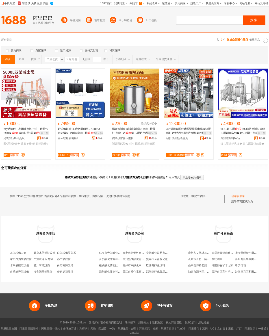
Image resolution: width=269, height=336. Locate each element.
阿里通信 (194, 328)
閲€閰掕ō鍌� (12, 143)
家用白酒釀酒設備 (21, 259)
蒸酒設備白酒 (18, 252)
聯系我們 (190, 322)
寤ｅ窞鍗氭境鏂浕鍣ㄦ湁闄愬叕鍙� (70, 138)
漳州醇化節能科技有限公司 (115, 271)
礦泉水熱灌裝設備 (44, 252)
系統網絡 (217, 259)
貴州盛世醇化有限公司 (136, 259)
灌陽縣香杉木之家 (222, 265)
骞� (44, 138)
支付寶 (221, 328)
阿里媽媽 (144, 328)
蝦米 (155, 328)
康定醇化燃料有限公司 (136, 252)
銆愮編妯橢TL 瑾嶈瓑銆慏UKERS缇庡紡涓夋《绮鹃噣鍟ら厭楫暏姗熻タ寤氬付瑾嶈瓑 (79, 131)
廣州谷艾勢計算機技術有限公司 (207, 252)
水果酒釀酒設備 (19, 265)
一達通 (262, 328)
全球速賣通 (69, 328)
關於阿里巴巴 (174, 322)
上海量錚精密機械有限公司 (251, 252)
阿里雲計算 (167, 328)
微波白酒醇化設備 (202, 196)
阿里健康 (250, 328)
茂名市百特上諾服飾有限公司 (205, 259)
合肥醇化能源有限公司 (112, 259)
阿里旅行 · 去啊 (127, 328)
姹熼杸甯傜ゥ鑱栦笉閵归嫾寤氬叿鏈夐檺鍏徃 (124, 138)
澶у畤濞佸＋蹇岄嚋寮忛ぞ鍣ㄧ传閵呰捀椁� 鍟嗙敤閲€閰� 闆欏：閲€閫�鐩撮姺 (26, 131)
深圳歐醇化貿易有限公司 (161, 271)
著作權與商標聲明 (111, 322)
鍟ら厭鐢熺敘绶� (253, 143)
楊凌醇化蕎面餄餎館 (111, 265)
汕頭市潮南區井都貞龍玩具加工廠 (208, 271)
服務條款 (143, 322)
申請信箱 (240, 265)
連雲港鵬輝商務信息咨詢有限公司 (232, 252)
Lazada (134, 332)
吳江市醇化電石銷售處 (136, 271)
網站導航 (203, 322)
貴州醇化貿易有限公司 (159, 252)
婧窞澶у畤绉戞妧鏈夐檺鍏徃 (16, 138)
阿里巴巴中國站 (50, 328)
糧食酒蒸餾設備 (43, 271)
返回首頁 (174, 177)
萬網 (205, 328)
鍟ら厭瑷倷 (136, 143)
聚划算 (102, 328)
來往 (231, 328)
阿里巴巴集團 (9, 328)
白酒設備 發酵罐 (43, 259)
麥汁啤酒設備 (42, 265)
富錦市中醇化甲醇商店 (136, 265)
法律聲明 (130, 322)
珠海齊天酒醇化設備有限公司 (116, 252)
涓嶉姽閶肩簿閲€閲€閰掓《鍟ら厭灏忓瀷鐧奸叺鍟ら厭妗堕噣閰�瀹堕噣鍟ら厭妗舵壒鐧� (134, 131)
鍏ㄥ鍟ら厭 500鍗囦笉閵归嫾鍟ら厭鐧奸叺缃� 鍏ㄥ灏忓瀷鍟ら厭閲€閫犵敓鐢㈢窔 (243, 131)
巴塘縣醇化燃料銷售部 (159, 265)
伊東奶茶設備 (65, 271)
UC (212, 328)
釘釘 (239, 328)
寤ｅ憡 (45, 133)
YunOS (181, 328)
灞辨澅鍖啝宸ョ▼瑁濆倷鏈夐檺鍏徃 (233, 138)
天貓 (93, 328)
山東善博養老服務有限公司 (204, 265)
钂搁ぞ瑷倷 (28, 143)
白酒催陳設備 (65, 265)
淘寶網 (83, 328)
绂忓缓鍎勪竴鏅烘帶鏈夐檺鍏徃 (178, 138)
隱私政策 (157, 322)
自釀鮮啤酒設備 (19, 271)
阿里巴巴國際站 (29, 328)
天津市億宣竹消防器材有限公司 (230, 271)
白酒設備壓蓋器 (66, 252)
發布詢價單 (238, 196)
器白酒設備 (64, 259)
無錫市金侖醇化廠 (157, 259)
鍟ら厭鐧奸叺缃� (231, 143)
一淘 (112, 328)
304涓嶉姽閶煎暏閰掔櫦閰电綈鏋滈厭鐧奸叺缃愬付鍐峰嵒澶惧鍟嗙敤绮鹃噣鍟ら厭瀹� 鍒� (188, 131)
